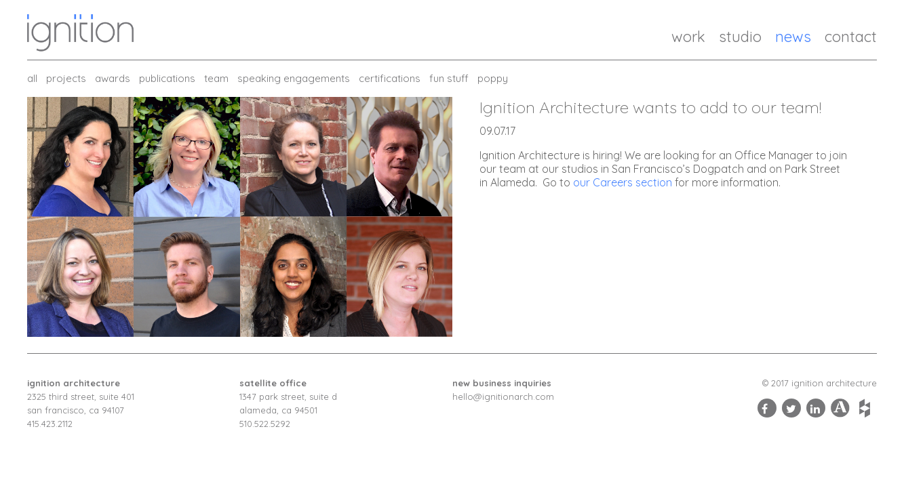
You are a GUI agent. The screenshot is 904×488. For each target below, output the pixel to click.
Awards (112, 78)
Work (688, 36)
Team (216, 78)
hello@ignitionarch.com (503, 396)
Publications (167, 78)
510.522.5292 (264, 423)
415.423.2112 (50, 423)
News (793, 36)
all (32, 78)
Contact (851, 36)
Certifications (389, 78)
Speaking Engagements (293, 78)
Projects (66, 78)
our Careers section (622, 182)
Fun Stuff (449, 78)
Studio (740, 36)
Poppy (492, 78)
